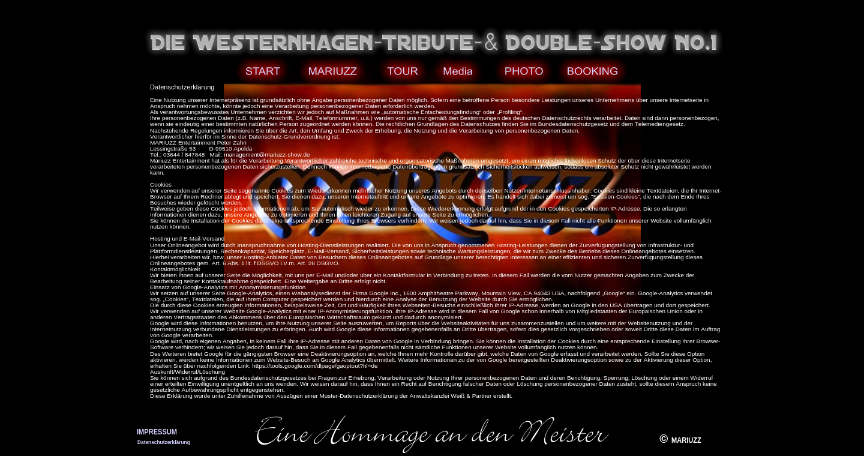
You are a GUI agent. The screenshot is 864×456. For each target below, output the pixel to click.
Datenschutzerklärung (163, 442)
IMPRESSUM (157, 432)
